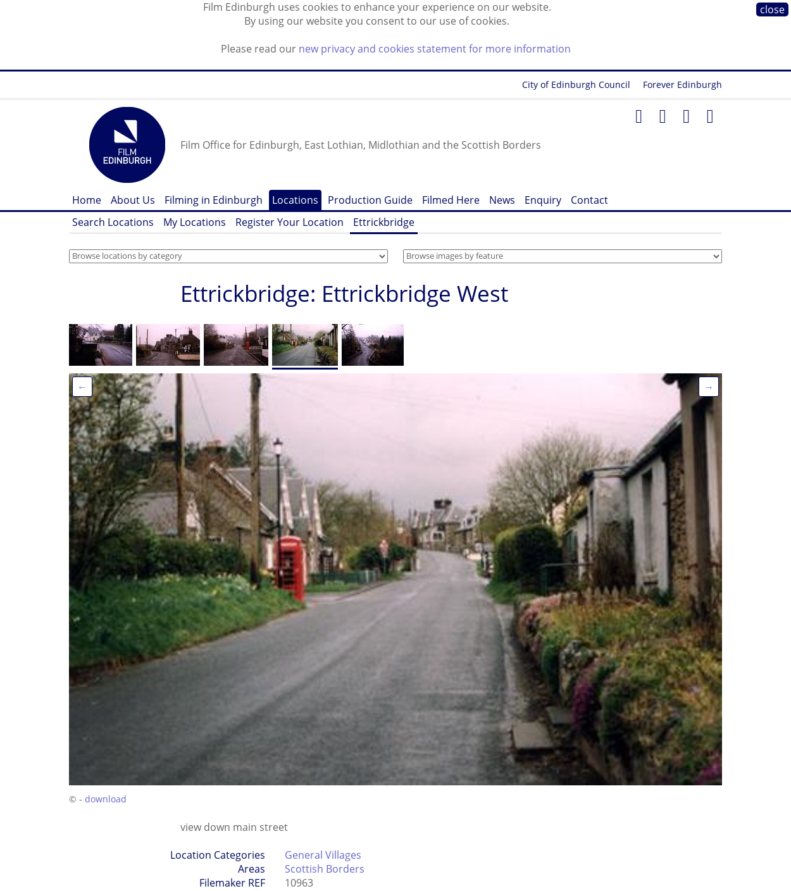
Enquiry (543, 200)
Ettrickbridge (383, 222)
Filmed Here (451, 200)
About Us (133, 200)
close (772, 9)
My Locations (194, 222)
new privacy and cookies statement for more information (435, 49)
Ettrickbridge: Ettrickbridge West (344, 293)
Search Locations (113, 222)
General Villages (323, 855)
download (106, 799)
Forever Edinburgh (682, 84)
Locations (295, 200)
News (502, 200)
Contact (589, 200)
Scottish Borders (324, 869)
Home (86, 200)
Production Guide (370, 200)
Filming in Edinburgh (214, 200)
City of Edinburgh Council (576, 84)
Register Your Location (289, 222)
